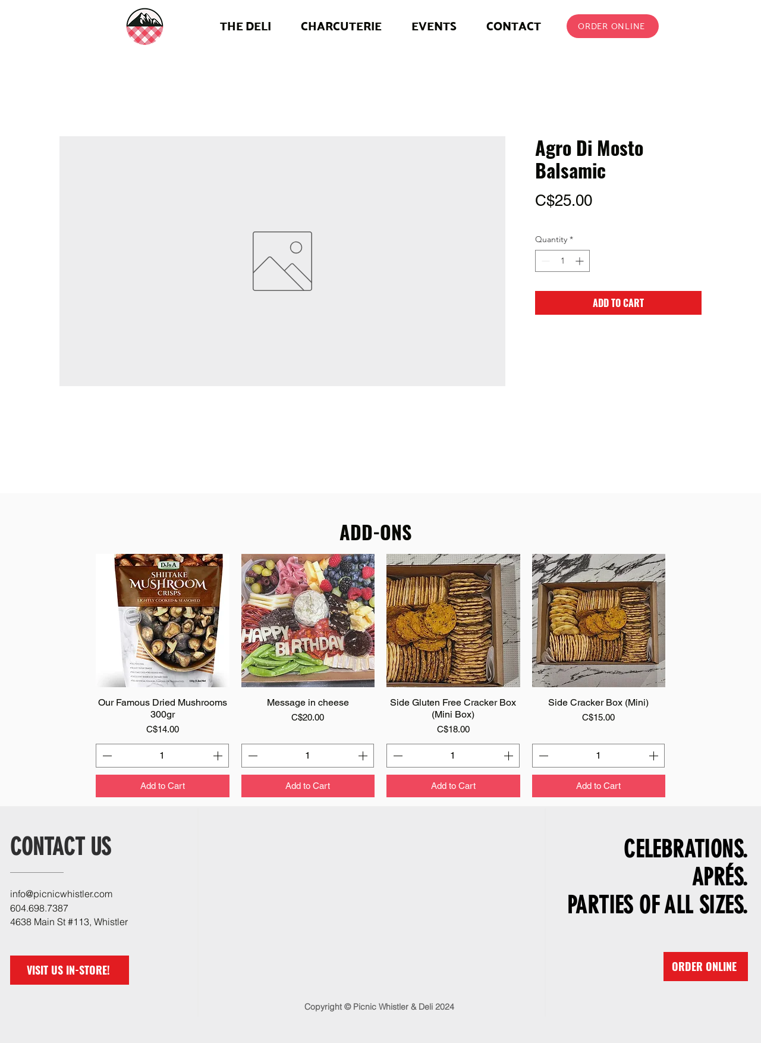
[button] (341, 26)
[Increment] (580, 260)
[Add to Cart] (162, 786)
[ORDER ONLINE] (613, 26)
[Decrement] (544, 260)
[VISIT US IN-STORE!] (69, 970)
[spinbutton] (562, 260)
